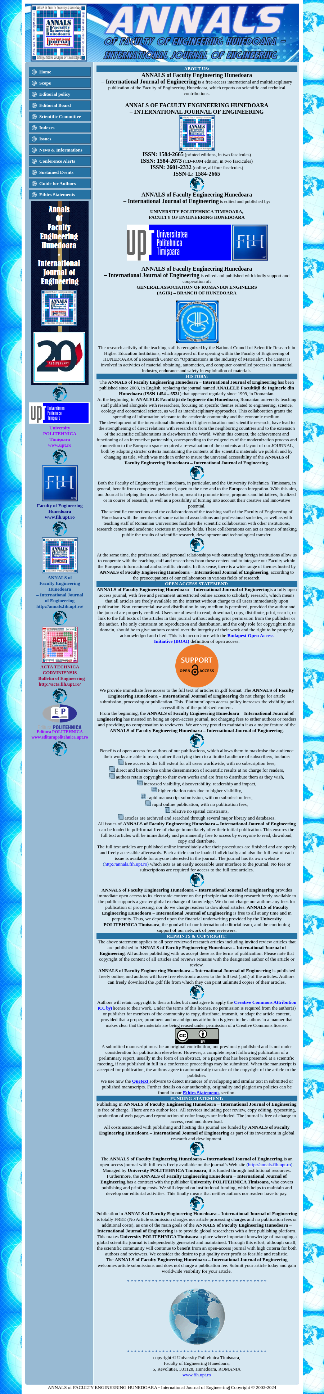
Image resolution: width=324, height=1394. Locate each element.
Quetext (140, 1081)
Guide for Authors (57, 183)
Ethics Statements (201, 1092)
